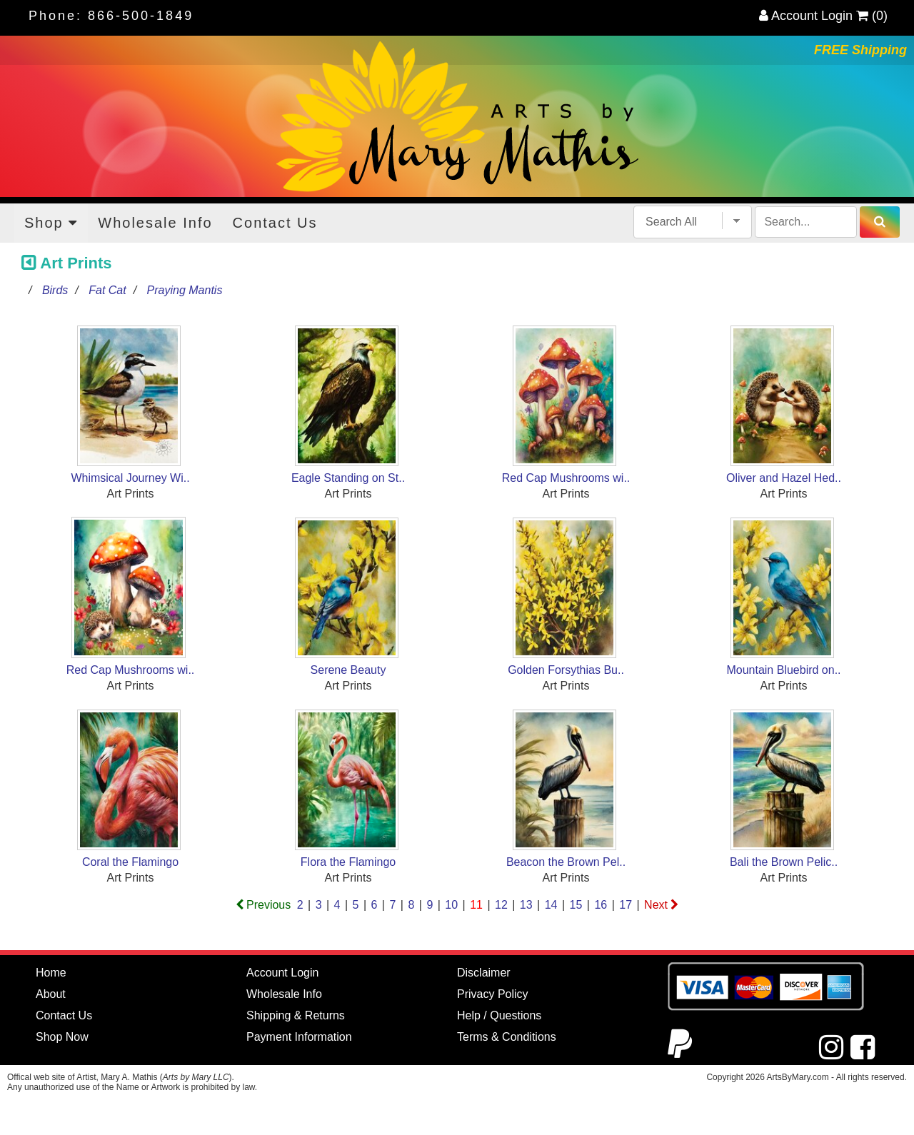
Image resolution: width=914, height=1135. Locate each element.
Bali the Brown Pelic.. (784, 862)
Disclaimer (484, 973)
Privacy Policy (492, 994)
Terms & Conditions (506, 1037)
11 (476, 905)
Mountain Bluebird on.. (783, 670)
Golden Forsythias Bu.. (566, 670)
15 (576, 905)
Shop (51, 223)
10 (451, 905)
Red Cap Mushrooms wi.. (566, 478)
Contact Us (275, 223)
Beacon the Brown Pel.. (566, 862)
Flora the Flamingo (348, 862)
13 (526, 905)
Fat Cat (107, 290)
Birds (55, 290)
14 (551, 905)
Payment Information (299, 1037)
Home (51, 973)
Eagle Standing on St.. (348, 478)
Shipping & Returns (295, 1015)
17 (625, 905)
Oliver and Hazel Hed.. (783, 478)
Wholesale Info (155, 223)
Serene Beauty (348, 670)
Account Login (806, 16)
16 (600, 905)
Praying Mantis (185, 290)
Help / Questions (499, 1015)
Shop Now (62, 1037)
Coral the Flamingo (130, 862)
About (51, 994)
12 (501, 905)
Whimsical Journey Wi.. (130, 478)
